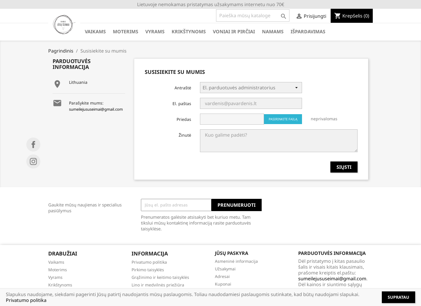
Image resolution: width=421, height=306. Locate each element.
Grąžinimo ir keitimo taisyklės (160, 277)
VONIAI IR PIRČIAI (234, 31)
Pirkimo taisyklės (148, 269)
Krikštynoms (60, 285)
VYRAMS (155, 31)
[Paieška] (252, 15)
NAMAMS (273, 31)
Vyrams (55, 277)
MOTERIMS (125, 31)
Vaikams (56, 262)
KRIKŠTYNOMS (189, 31)
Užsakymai (225, 269)
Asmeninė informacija (236, 261)
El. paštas (181, 103)
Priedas (184, 119)
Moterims (57, 269)
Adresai (222, 276)
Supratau (398, 297)
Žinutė (185, 135)
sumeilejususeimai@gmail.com (96, 109)
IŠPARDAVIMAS (308, 31)
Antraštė (183, 88)
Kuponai (223, 284)
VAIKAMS (95, 31)
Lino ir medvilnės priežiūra (158, 285)
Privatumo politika (149, 262)
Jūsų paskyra (231, 253)
